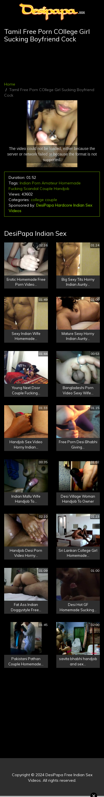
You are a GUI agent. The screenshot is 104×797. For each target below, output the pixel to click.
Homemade (70, 183)
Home (9, 84)
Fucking (15, 188)
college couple (44, 199)
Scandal (31, 188)
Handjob (61, 188)
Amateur (50, 183)
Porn (36, 183)
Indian (25, 183)
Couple (46, 188)
